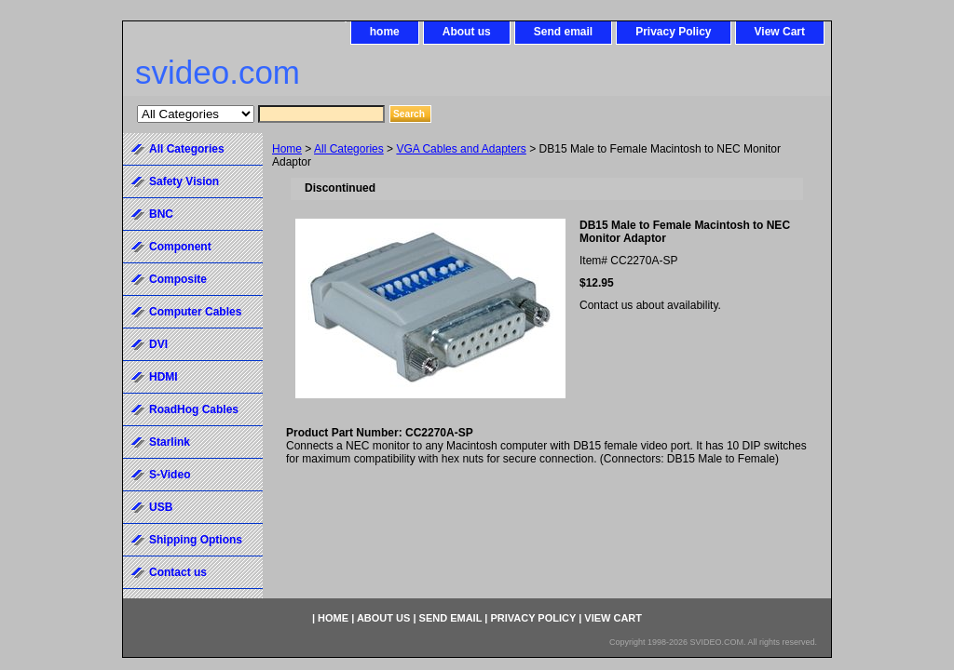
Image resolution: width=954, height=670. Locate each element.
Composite (178, 279)
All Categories (349, 148)
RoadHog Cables (193, 409)
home (385, 31)
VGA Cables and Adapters (460, 148)
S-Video (169, 474)
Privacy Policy (673, 31)
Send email (563, 31)
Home (287, 148)
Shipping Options (195, 539)
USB (160, 507)
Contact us (178, 572)
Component (180, 246)
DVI (158, 344)
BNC (161, 214)
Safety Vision (184, 181)
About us (467, 31)
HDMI (163, 376)
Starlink (169, 442)
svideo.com (217, 72)
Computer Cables (195, 311)
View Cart (780, 31)
